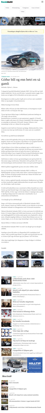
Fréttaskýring (16, 8)
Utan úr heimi (35, 8)
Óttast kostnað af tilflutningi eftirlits (24, 311)
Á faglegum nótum (5, 76)
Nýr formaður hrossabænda (21, 321)
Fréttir (7, 8)
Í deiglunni (25, 8)
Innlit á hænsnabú (14, 382)
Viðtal (22, 11)
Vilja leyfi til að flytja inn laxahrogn (24, 341)
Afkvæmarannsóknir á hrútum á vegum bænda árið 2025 (24, 401)
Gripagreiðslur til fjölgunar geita (23, 350)
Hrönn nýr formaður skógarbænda (23, 302)
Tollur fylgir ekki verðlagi (21, 331)
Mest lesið (6, 376)
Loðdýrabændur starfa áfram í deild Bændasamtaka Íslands (23, 279)
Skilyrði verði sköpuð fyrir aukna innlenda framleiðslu (24, 395)
